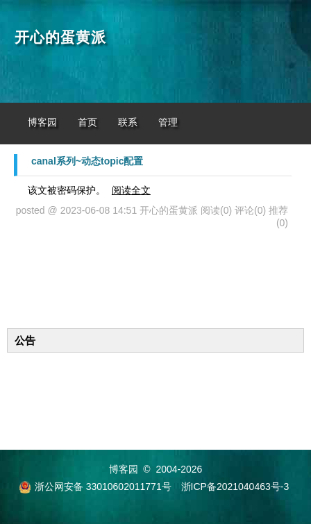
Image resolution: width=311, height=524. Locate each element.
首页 (87, 122)
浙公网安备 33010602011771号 (95, 486)
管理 (168, 122)
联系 (127, 122)
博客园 (42, 122)
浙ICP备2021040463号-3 (235, 486)
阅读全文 (131, 190)
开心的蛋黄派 (60, 37)
